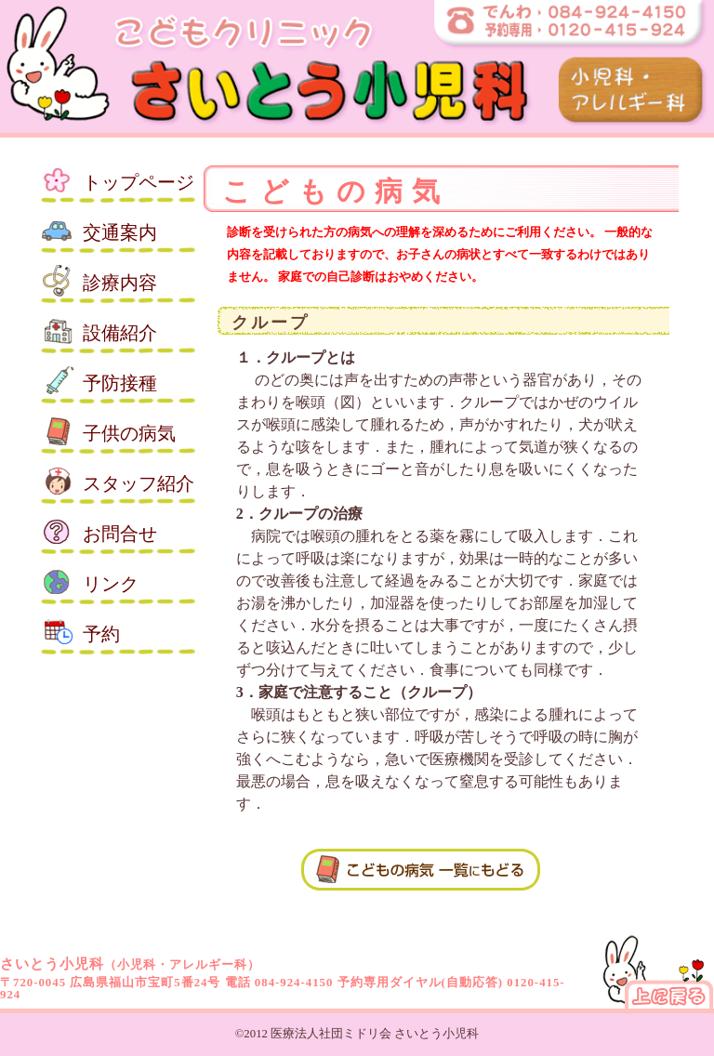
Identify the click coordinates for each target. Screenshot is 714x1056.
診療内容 (120, 282)
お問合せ (120, 533)
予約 (101, 634)
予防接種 (120, 383)
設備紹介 (120, 333)
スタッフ (138, 483)
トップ (138, 182)
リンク (111, 584)
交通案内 (120, 232)
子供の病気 (129, 433)
